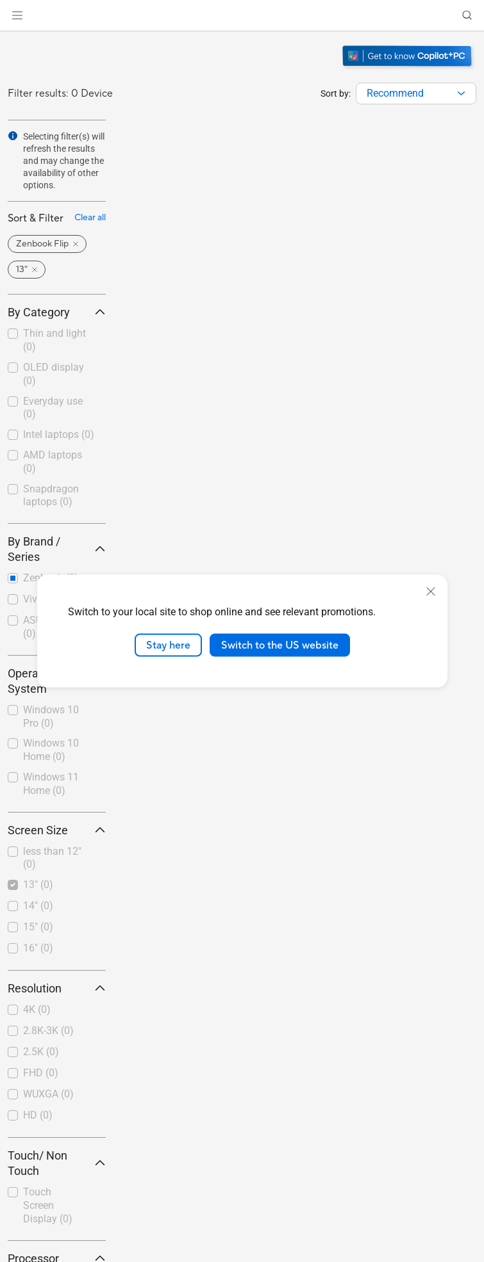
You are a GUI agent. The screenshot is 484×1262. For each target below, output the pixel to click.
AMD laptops (52, 461)
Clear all (90, 217)
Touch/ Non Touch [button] (57, 1163)
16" (38, 948)
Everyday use (53, 408)
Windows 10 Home (51, 750)
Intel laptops (58, 434)
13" (38, 884)
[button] (17, 15)
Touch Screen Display (47, 1205)
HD (38, 1115)
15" (38, 927)
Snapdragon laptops (51, 495)
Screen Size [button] (57, 830)
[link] (242, 15)
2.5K (41, 1052)
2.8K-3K (48, 1030)
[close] (431, 591)
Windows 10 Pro (51, 716)
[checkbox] (57, 341)
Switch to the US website (279, 644)
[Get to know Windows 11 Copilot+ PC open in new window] (408, 67)
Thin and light (54, 340)
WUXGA (48, 1094)
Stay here (168, 644)
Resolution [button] (57, 988)
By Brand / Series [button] (57, 549)
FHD (40, 1073)
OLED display (53, 374)
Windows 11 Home (51, 784)
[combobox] (416, 93)
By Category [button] (57, 312)
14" (38, 906)
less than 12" (52, 858)
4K (37, 1009)
